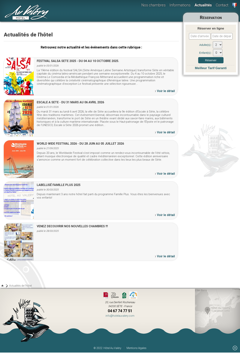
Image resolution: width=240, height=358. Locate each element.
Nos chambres (153, 5)
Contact (222, 5)
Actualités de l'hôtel (20, 285)
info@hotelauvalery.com (120, 315)
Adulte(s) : (206, 44)
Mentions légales (136, 348)
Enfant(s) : (206, 52)
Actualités (203, 5)
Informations (180, 5)
